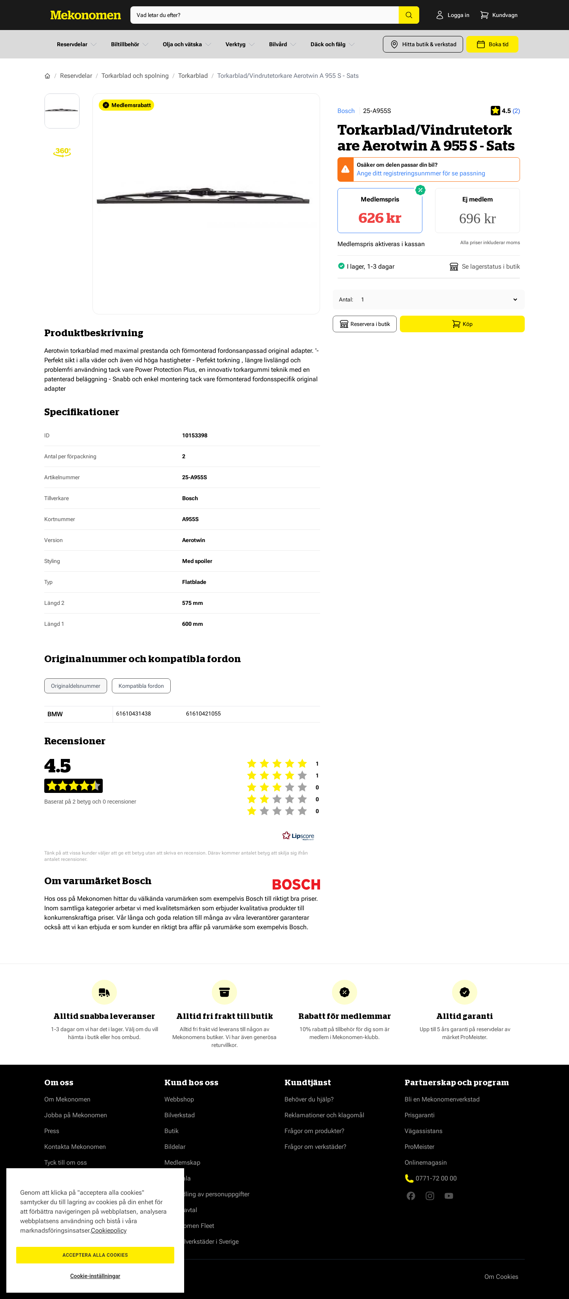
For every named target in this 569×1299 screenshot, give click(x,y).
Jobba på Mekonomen (75, 1115)
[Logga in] (441, 15)
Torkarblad (193, 75)
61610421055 (203, 713)
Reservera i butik (364, 324)
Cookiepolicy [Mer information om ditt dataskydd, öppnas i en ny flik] (108, 1230)
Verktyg (241, 44)
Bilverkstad (179, 1115)
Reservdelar (77, 44)
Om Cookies (501, 1276)
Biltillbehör (130, 44)
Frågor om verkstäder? (315, 1146)
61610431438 (133, 713)
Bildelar (174, 1146)
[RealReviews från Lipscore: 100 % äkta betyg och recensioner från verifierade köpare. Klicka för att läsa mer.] (298, 836)
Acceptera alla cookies (95, 1255)
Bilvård (283, 44)
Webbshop (179, 1099)
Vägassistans (424, 1131)
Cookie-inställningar (95, 1276)
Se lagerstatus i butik (484, 266)
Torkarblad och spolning (135, 75)
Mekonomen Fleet (189, 1225)
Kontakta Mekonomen (75, 1146)
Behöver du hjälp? (309, 1099)
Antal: (346, 299)
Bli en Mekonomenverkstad (442, 1099)
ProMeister (419, 1146)
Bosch (346, 111)
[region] (95, 1230)
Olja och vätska (188, 44)
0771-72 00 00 (436, 1178)
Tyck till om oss (65, 1162)
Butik (171, 1131)
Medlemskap (182, 1162)
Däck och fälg (333, 44)
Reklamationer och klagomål (324, 1115)
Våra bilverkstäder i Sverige (201, 1241)
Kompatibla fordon (141, 688)
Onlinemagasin (426, 1162)
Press (51, 1131)
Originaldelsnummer (75, 686)
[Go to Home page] (86, 15)
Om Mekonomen (67, 1099)
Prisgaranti (420, 1115)
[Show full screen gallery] (206, 203)
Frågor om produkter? (314, 1131)
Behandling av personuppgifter (206, 1194)
